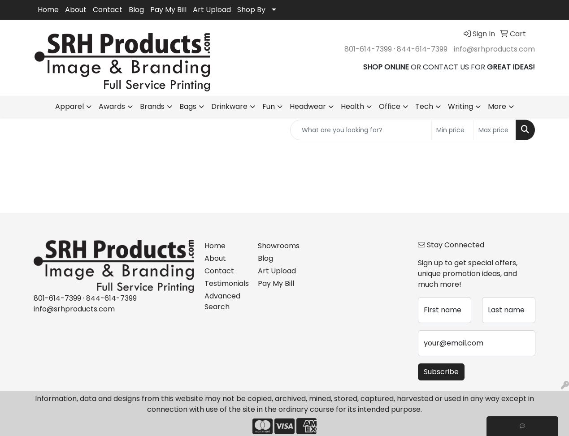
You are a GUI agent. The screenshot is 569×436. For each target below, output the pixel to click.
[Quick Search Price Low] (452, 130)
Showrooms (279, 246)
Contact (107, 9)
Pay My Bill (168, 9)
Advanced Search (222, 301)
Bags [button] (187, 106)
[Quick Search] (361, 130)
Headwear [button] (308, 106)
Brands (152, 106)
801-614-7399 (368, 49)
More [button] (497, 106)
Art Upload (212, 9)
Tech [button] (424, 106)
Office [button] (389, 106)
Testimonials (225, 283)
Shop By (251, 9)
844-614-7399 (422, 49)
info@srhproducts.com (494, 49)
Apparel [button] (69, 106)
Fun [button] (268, 106)
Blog (136, 9)
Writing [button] (460, 106)
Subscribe (441, 372)
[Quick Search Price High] (494, 130)
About (76, 9)
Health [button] (352, 106)
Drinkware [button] (229, 106)
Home (48, 9)
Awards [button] (112, 106)
